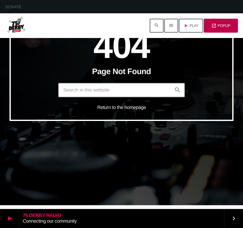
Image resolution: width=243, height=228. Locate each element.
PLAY (191, 25)
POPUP (220, 25)
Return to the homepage (121, 107)
